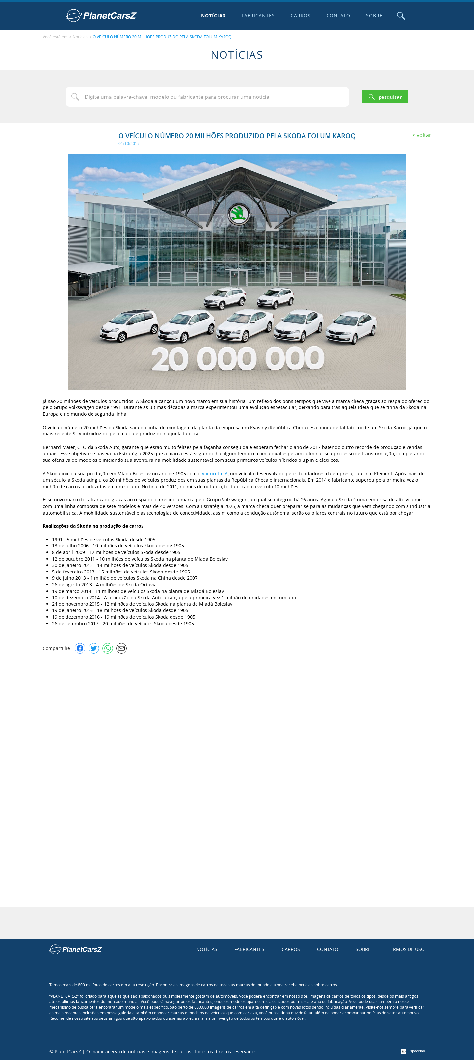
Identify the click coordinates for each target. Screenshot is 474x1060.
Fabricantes (258, 16)
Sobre (374, 16)
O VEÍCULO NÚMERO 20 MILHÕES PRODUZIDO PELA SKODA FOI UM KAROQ (162, 36)
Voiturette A (215, 473)
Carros (301, 16)
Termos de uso (406, 949)
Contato (338, 16)
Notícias (213, 16)
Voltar (424, 135)
